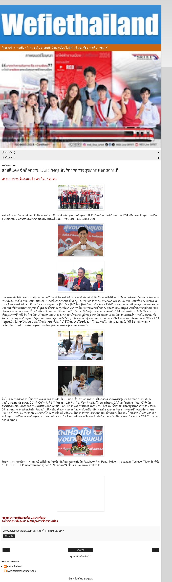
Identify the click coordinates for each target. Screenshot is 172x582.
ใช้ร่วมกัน (9, 536)
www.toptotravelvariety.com (21, 571)
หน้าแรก (80, 550)
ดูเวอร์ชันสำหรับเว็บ (80, 556)
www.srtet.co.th (91, 465)
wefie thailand (14, 566)
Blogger (88, 578)
